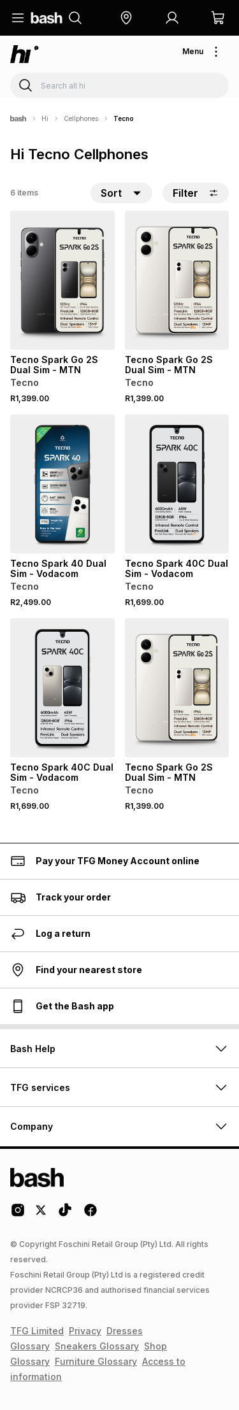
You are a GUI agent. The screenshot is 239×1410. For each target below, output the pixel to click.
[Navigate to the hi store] (24, 54)
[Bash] (18, 118)
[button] (126, 17)
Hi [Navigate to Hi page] (44, 118)
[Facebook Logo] (90, 1214)
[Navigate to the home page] (46, 18)
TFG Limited (37, 1330)
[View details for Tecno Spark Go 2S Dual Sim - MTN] (62, 280)
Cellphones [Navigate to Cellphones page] (81, 118)
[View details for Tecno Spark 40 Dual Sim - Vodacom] (62, 484)
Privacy (85, 1330)
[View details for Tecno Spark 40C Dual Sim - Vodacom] (177, 484)
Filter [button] (196, 193)
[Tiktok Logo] (65, 1214)
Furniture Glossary (96, 1361)
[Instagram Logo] (17, 1214)
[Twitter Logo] (41, 1214)
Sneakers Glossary (97, 1346)
